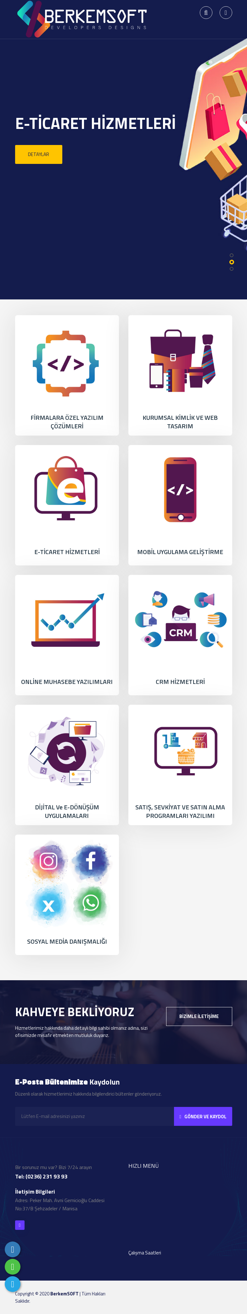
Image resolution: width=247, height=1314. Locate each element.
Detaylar (38, 154)
